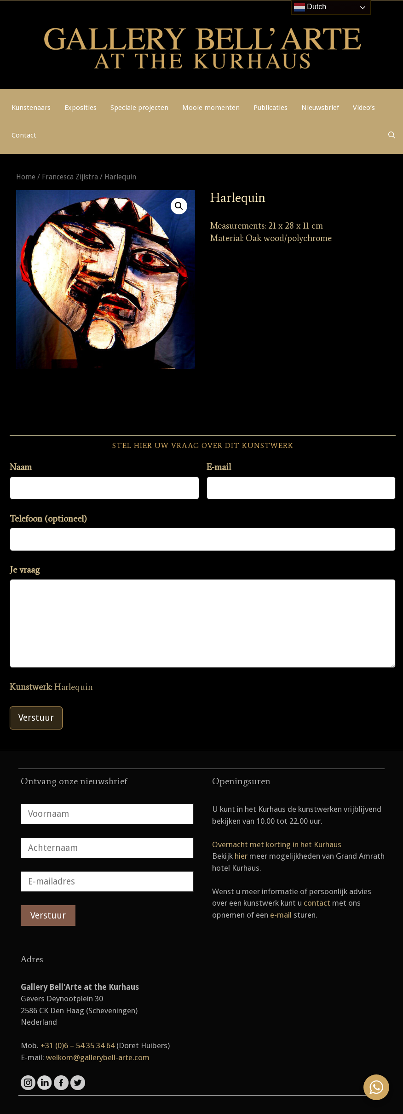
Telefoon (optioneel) (48, 518)
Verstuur (36, 717)
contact (317, 902)
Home (25, 176)
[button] (179, 206)
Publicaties (270, 107)
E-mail (219, 467)
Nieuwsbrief (320, 107)
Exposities (80, 107)
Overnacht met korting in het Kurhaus (276, 844)
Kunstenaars (31, 107)
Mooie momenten (211, 107)
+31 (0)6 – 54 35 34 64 (77, 1045)
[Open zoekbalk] (391, 135)
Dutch (310, 7)
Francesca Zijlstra (70, 176)
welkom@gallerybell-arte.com (98, 1057)
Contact (24, 135)
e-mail (281, 914)
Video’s (364, 107)
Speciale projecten (139, 107)
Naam (21, 467)
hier (241, 856)
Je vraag (25, 569)
